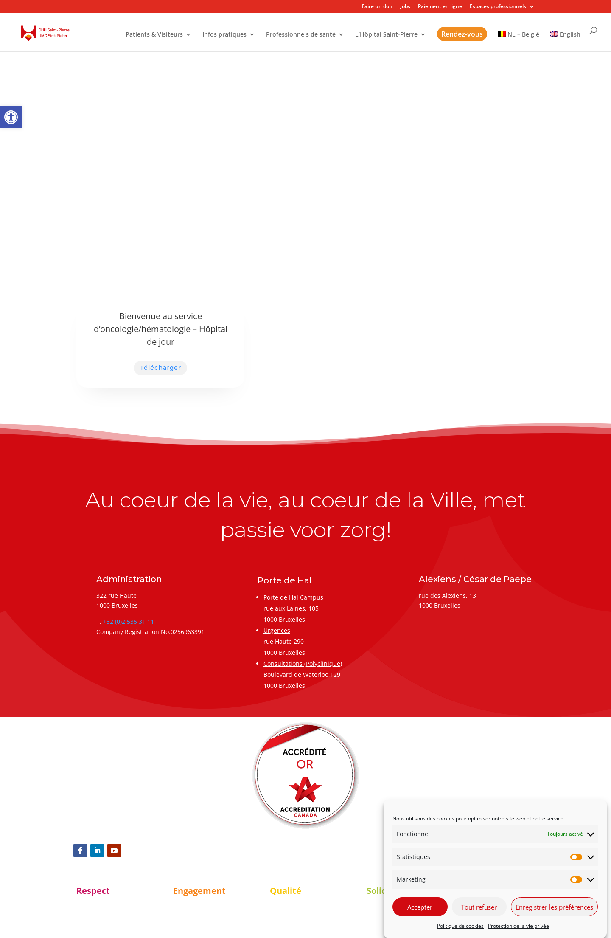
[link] (11, 117)
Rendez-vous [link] (462, 34)
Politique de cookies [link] (460, 926)
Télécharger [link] (160, 368)
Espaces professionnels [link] (498, 7)
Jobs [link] (405, 7)
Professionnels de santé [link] (301, 34)
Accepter (419, 907)
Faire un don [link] (377, 7)
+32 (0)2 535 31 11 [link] (128, 621)
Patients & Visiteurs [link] (154, 34)
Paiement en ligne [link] (440, 7)
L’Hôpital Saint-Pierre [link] (386, 34)
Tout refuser (479, 907)
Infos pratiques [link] (224, 34)
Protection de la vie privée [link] (518, 926)
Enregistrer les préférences (554, 907)
